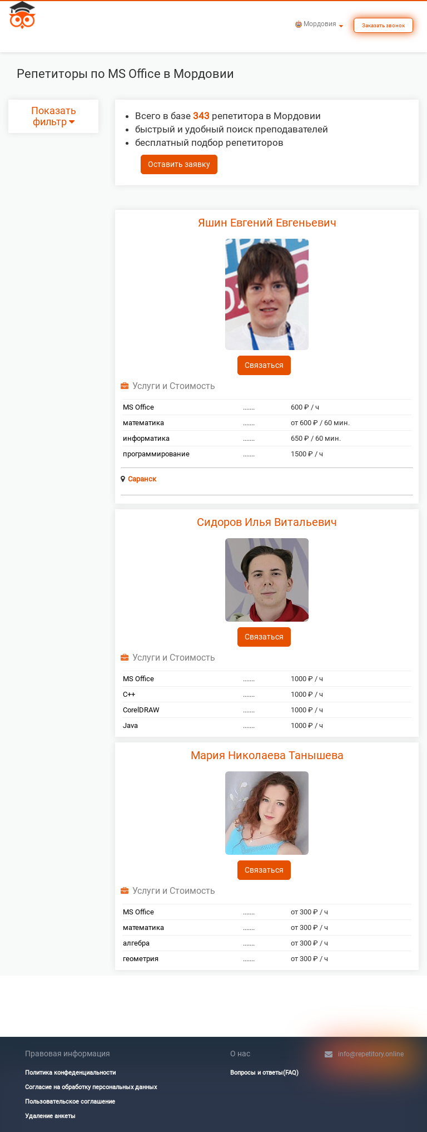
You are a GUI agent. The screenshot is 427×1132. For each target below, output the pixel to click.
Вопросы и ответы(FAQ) (264, 1072)
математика (143, 423)
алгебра (136, 943)
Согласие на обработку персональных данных (91, 1087)
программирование (156, 454)
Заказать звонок (383, 25)
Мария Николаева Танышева (267, 755)
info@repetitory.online (371, 1054)
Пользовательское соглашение (70, 1101)
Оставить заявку (179, 164)
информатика (146, 438)
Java (130, 725)
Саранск (142, 479)
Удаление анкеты (50, 1116)
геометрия (140, 958)
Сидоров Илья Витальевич (267, 522)
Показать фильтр (53, 116)
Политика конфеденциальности (70, 1072)
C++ (129, 694)
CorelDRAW (141, 710)
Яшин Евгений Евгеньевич (267, 222)
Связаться (264, 365)
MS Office (138, 407)
